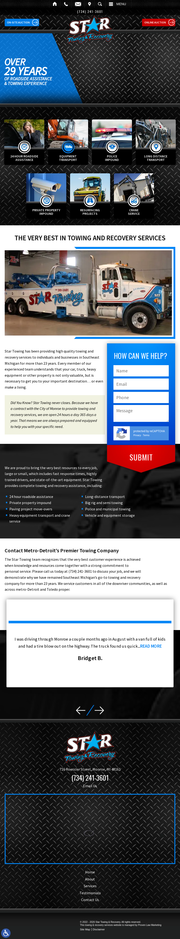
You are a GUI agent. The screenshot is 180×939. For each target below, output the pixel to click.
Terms (146, 435)
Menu (121, 4)
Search (99, 4)
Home (54, 4)
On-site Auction (18, 22)
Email (77, 4)
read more (159, 645)
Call (65, 4)
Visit (89, 4)
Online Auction (155, 22)
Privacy (137, 435)
